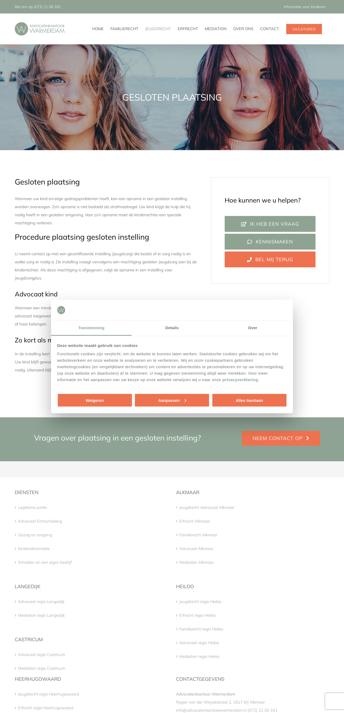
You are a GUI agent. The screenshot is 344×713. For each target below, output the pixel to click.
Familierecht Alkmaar (198, 534)
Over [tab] (252, 327)
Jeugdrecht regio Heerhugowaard (48, 694)
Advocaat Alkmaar (196, 548)
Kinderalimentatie (34, 548)
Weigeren (95, 400)
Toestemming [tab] (91, 327)
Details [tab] (172, 327)
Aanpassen (172, 400)
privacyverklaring (240, 379)
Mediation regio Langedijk (41, 615)
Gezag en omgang (35, 534)
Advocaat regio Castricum (41, 654)
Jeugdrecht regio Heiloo (200, 601)
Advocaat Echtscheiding (40, 521)
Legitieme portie (32, 507)
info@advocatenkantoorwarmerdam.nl (211, 710)
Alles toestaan (249, 400)
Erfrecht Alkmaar (194, 521)
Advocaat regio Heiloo (199, 642)
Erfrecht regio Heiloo (197, 615)
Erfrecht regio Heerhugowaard (45, 707)
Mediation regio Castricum (41, 668)
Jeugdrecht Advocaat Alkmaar (206, 507)
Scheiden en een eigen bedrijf (45, 562)
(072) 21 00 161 (47, 6)
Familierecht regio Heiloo (201, 629)
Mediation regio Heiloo (199, 656)
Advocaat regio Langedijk (41, 601)
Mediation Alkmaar (196, 562)
